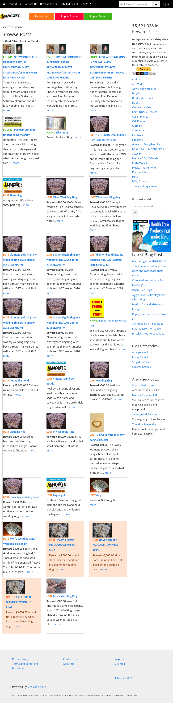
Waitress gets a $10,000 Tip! (149, 261)
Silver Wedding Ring (61, 197)
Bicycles (137, 93)
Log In (165, 4)
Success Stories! (142, 367)
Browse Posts (48, 4)
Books (136, 102)
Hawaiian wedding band (21, 497)
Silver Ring (57, 132)
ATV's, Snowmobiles (144, 89)
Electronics (138, 135)
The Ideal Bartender (144, 424)
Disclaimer (18, 668)
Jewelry (136, 153)
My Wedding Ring (60, 431)
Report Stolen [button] (69, 16)
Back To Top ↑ (123, 677)
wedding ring (101, 380)
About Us (15, 4)
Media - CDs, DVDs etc (145, 158)
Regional (119, 659)
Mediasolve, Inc (36, 687)
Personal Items (141, 172)
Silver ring (12, 195)
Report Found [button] (98, 16)
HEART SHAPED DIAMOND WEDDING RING (62, 545)
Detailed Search (69, 4)
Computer (138, 130)
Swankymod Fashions (145, 414)
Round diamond (16, 380)
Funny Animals (140, 357)
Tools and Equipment (145, 186)
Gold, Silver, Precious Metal (148, 149)
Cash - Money (140, 116)
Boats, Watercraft (142, 98)
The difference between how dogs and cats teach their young (149, 270)
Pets (135, 177)
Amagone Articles (142, 352)
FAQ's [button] (85, 4)
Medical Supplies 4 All (144, 395)
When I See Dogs (142, 290)
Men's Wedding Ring (62, 596)
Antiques (137, 79)
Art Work (137, 84)
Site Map (119, 664)
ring (95, 495)
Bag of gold (56, 495)
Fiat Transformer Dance (146, 328)
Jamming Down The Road (147, 323)
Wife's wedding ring (105, 197)
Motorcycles (139, 163)
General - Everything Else (147, 144)
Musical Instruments (144, 167)
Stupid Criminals (142, 362)
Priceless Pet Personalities (148, 333)
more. (6, 110)
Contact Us (30, 4)
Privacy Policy (20, 659)
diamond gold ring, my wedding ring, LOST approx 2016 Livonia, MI (20, 260)
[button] (13, 16)
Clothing (137, 126)
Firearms (137, 140)
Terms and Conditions (25, 664)
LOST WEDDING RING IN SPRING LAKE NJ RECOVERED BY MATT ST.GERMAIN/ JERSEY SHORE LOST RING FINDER (20, 67)
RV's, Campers (140, 181)
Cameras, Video (141, 107)
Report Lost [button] (41, 16)
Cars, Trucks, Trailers (144, 112)
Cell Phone (138, 121)
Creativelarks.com (143, 385)
